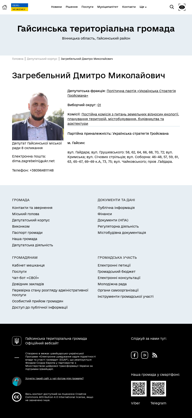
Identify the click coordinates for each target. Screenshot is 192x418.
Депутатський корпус (42, 58)
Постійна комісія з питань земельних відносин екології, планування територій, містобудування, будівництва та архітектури (123, 118)
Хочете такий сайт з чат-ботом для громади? (54, 378)
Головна (17, 58)
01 (99, 105)
